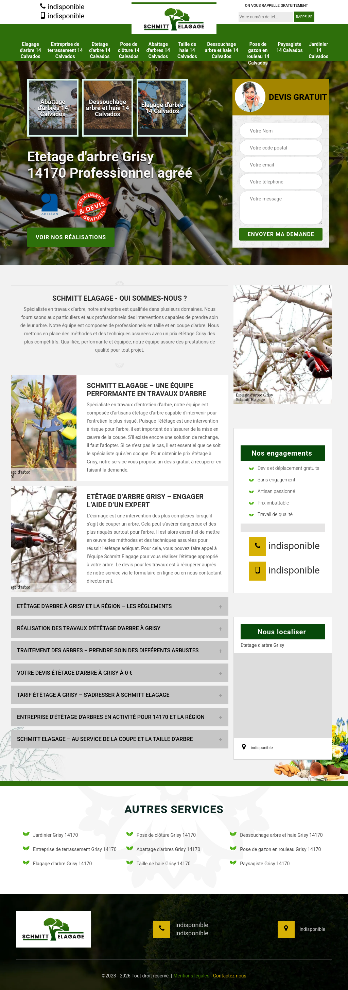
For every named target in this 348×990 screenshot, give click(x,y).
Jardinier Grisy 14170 (50, 835)
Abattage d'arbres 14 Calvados (158, 50)
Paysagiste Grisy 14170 (260, 863)
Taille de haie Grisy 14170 (158, 863)
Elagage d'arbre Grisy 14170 (57, 863)
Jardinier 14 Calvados (318, 50)
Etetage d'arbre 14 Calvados (99, 50)
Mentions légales (191, 975)
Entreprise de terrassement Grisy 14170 (70, 849)
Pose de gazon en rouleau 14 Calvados (257, 53)
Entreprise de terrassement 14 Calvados (65, 50)
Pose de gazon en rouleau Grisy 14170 (275, 849)
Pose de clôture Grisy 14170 (161, 835)
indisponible (62, 7)
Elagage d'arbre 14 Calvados (30, 50)
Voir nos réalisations (71, 237)
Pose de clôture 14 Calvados (129, 50)
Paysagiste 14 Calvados (289, 47)
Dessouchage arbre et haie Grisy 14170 (276, 835)
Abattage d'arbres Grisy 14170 (163, 849)
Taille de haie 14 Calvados (187, 50)
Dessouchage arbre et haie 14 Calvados (221, 50)
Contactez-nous (229, 975)
